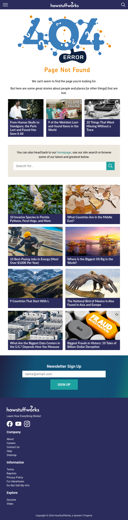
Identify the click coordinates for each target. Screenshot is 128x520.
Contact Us (13, 447)
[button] (64, 432)
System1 (78, 515)
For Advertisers (15, 481)
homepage (64, 152)
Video (10, 503)
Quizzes (11, 499)
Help (9, 451)
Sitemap (11, 455)
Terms (10, 469)
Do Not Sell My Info (18, 485)
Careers (11, 443)
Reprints (11, 473)
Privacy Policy (15, 477)
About (10, 439)
